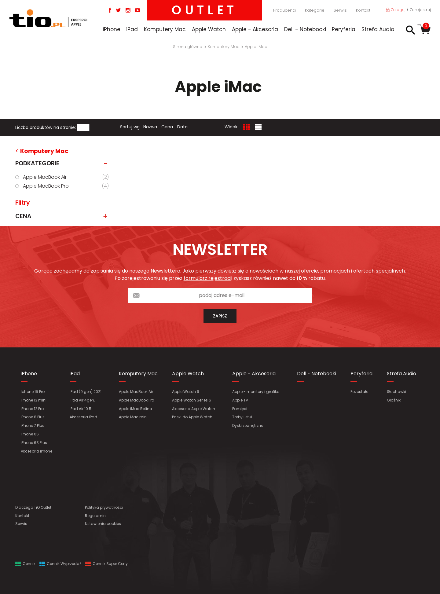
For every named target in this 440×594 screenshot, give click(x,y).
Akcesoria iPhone (36, 451)
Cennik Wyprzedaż (60, 563)
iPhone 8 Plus (33, 417)
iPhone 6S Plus (34, 442)
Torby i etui (242, 417)
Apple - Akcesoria (255, 29)
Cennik (25, 563)
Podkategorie (63, 163)
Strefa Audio (377, 29)
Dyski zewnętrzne (247, 425)
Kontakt (363, 10)
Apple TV (240, 400)
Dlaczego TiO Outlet (33, 507)
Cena (167, 127)
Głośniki (394, 400)
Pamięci (239, 408)
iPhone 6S (30, 434)
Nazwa (150, 127)
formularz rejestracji (208, 278)
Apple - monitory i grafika (256, 391)
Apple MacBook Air (67, 177)
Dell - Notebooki (305, 29)
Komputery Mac (165, 29)
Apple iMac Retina (135, 408)
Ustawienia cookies (103, 523)
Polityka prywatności (104, 507)
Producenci (284, 10)
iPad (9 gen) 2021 (85, 391)
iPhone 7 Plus (32, 425)
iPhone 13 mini (33, 400)
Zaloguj (395, 10)
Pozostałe (359, 391)
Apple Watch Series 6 (191, 400)
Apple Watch (209, 29)
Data (182, 127)
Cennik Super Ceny (106, 563)
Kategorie (314, 10)
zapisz (220, 316)
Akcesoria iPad (83, 417)
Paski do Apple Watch (192, 417)
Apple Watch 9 (185, 391)
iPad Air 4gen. (82, 400)
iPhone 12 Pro (32, 408)
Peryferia (343, 29)
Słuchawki (396, 391)
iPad (132, 29)
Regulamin (95, 515)
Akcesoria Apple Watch (193, 408)
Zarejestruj (420, 10)
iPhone (111, 29)
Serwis (340, 10)
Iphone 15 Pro (33, 391)
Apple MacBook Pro (67, 186)
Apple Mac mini (133, 417)
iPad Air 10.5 (80, 408)
